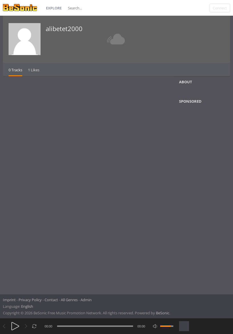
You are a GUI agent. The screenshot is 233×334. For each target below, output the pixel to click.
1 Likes (33, 69)
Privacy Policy (30, 299)
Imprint (9, 299)
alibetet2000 (64, 28)
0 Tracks (15, 69)
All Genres (69, 299)
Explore (54, 8)
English (27, 306)
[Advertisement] (205, 197)
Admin (86, 299)
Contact (51, 299)
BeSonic (162, 312)
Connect (220, 8)
